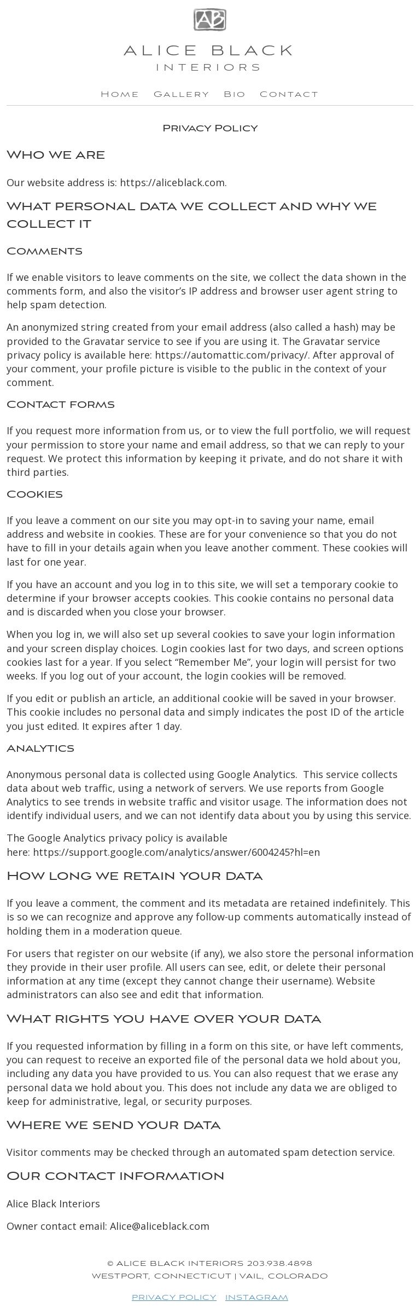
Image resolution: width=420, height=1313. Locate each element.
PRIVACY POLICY (174, 1298)
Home (120, 94)
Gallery (182, 94)
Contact (289, 94)
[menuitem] (120, 95)
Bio (235, 94)
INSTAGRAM (256, 1298)
